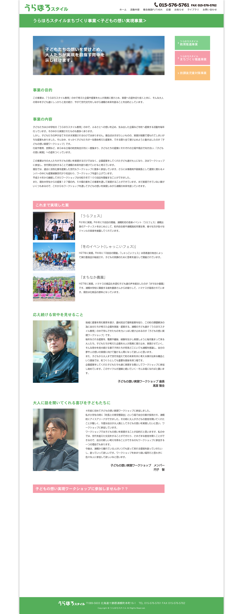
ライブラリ (193, 9)
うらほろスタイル (189, 43)
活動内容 (135, 9)
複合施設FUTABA (153, 9)
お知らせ (179, 9)
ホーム (123, 9)
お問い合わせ (210, 9)
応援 (168, 9)
